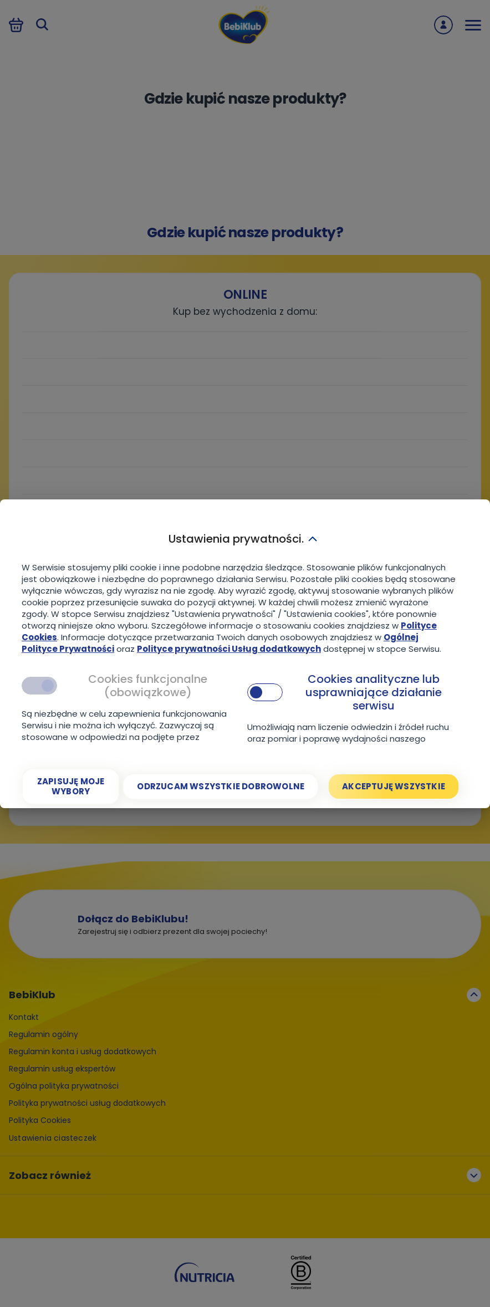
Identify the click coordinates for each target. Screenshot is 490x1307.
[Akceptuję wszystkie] (394, 786)
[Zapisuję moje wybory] (71, 786)
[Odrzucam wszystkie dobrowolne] (220, 786)
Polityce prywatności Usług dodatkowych (229, 649)
